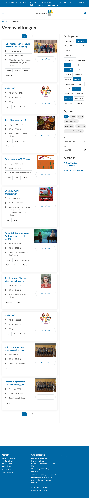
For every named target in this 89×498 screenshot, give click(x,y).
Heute (73, 117)
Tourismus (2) (79, 99)
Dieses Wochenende (71, 122)
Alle (66, 117)
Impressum (66, 456)
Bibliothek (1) (81, 42)
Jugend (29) (81, 61)
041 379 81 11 (7, 470)
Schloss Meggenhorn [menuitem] (48, 2)
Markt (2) (68, 80)
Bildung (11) (68, 47)
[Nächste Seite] (36, 37)
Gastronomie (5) (70, 56)
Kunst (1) (77, 71)
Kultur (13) (68, 71)
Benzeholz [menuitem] (64, 2)
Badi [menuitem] (32, 5)
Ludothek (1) (78, 75)
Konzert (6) (76, 66)
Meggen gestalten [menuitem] (77, 2)
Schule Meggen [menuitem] (12, 2)
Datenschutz (36, 491)
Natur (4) (80, 85)
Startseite (5, 22)
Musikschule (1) (69, 85)
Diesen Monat (81, 127)
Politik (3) (76, 90)
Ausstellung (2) (69, 42)
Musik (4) (77, 80)
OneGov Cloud (37, 488)
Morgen (80, 117)
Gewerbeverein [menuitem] (54, 5)
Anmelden (46, 491)
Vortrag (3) (79, 104)
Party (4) (67, 90)
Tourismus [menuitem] (41, 5)
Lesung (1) (68, 75)
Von (65, 139)
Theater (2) (68, 99)
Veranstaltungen (16, 22)
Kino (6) (67, 66)
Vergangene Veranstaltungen (74, 132)
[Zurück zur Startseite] (44, 13)
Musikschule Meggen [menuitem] (29, 2)
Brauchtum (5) (80, 47)
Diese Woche (69, 127)
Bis (65, 147)
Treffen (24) (68, 104)
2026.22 (47, 488)
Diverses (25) (69, 52)
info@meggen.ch (8, 472)
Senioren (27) (69, 94)
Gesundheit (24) (70, 61)
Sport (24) (80, 94)
